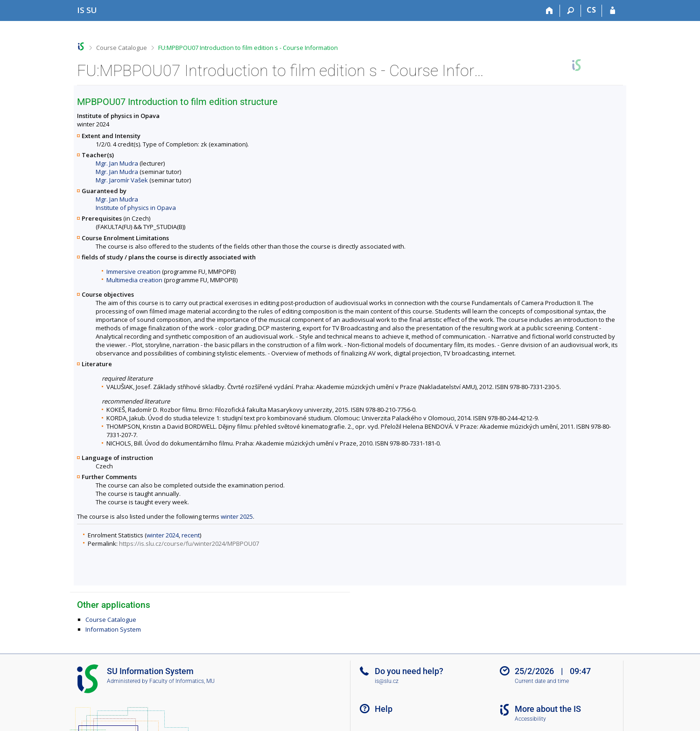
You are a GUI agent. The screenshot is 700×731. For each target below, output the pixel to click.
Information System (113, 629)
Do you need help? (409, 671)
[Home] (549, 11)
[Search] (570, 11)
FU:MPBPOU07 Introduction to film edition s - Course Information (248, 47)
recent (191, 535)
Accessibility (530, 719)
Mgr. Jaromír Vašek (122, 180)
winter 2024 (163, 535)
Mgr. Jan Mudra (117, 163)
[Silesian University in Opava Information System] (87, 10)
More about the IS (548, 709)
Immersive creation (133, 271)
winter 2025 (237, 516)
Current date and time (542, 681)
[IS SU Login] (612, 11)
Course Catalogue (121, 47)
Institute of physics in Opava (136, 207)
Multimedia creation (134, 280)
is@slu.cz (387, 681)
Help (383, 709)
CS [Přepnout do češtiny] (591, 10)
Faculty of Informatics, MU (182, 681)
